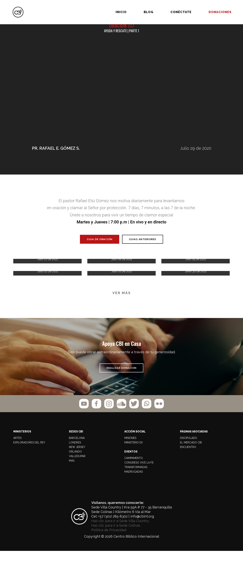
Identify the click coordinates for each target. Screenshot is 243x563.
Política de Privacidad (108, 542)
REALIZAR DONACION (121, 377)
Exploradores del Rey (29, 454)
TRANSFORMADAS (135, 479)
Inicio (108, 7)
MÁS (71, 472)
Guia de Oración (99, 245)
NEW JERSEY (77, 458)
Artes (17, 449)
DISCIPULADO (188, 449)
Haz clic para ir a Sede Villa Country (120, 533)
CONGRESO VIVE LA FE (139, 474)
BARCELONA (77, 449)
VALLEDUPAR (77, 468)
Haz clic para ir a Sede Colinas (115, 537)
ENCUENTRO (188, 458)
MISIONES (130, 449)
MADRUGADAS (133, 483)
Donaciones (207, 7)
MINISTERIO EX (133, 454)
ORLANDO (75, 463)
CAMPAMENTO (133, 469)
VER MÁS (121, 299)
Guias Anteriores (142, 245)
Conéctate (168, 7)
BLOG (136, 7)
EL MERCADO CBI (191, 454)
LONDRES (75, 454)
